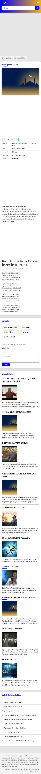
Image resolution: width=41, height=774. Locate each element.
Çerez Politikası (34, 771)
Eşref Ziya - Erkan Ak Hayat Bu (12, 724)
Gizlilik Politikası (34, 769)
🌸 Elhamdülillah (9, 337)
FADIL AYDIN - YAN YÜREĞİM (12, 706)
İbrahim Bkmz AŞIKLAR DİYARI (12, 736)
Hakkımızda (16, 769)
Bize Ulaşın (24, 769)
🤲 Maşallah (26, 327)
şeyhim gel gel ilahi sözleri (11, 711)
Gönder (6, 365)
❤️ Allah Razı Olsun (10, 327)
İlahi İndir (8, 58)
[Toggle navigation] (37, 3)
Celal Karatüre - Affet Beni (11, 732)
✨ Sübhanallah (23, 332)
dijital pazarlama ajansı (9, 766)
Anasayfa (8, 769)
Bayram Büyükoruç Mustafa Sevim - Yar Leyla (17, 719)
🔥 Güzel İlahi (8, 332)
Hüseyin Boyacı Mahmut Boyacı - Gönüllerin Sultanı (19, 715)
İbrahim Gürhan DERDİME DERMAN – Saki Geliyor (18, 741)
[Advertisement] (20, 35)
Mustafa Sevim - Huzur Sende (12, 702)
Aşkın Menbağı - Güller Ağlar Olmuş (14, 728)
